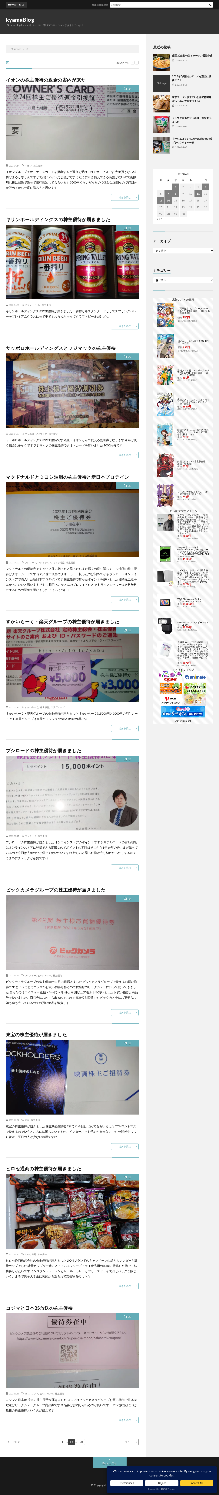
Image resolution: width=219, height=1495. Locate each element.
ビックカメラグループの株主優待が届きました (56, 889)
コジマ (34, 1393)
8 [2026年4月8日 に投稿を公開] (175, 193)
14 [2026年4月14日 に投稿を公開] (168, 200)
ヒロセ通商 (30, 1254)
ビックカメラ (44, 975)
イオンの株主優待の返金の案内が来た (46, 80)
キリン (28, 305)
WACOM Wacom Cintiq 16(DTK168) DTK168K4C (189, 600)
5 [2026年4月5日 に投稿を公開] (205, 186)
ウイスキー (30, 975)
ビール (36, 305)
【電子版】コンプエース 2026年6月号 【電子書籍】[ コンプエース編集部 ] (194, 310)
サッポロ (29, 434)
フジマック (41, 434)
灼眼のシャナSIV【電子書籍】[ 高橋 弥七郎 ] (192, 462)
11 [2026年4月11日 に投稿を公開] (198, 193)
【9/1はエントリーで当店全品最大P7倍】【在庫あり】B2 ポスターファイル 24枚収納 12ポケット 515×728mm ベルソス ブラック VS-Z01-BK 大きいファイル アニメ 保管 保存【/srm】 (193, 576)
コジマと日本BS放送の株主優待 (39, 1308)
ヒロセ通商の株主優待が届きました (43, 1168)
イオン (28, 165)
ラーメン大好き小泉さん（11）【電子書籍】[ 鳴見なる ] (193, 493)
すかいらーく (31, 707)
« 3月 (160, 218)
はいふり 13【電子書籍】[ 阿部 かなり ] (193, 341)
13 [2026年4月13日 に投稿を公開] (160, 200)
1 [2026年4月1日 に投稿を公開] (175, 186)
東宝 (27, 1120)
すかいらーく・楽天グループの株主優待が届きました (62, 621)
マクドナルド (44, 562)
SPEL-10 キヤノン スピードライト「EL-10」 (193, 623)
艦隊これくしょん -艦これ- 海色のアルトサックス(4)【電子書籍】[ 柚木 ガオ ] (193, 432)
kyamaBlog (20, 19)
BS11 (27, 1393)
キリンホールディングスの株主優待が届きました (58, 219)
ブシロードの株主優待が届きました (44, 750)
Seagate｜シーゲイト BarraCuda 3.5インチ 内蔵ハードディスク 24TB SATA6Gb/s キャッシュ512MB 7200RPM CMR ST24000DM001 (193, 552)
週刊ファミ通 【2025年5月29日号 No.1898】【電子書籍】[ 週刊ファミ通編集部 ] (193, 372)
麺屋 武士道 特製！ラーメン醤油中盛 (116, 4)
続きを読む (125, 197)
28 (81, 1441)
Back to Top (109, 1463)
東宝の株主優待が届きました (36, 1034)
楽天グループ (58, 707)
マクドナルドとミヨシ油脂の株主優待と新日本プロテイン (67, 477)
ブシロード (30, 562)
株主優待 (37, 165)
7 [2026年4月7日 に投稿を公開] (168, 193)
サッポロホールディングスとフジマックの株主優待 (61, 348)
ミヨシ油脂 (59, 562)
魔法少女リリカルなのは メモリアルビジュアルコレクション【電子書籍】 (193, 401)
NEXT (128, 1441)
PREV (17, 1441)
